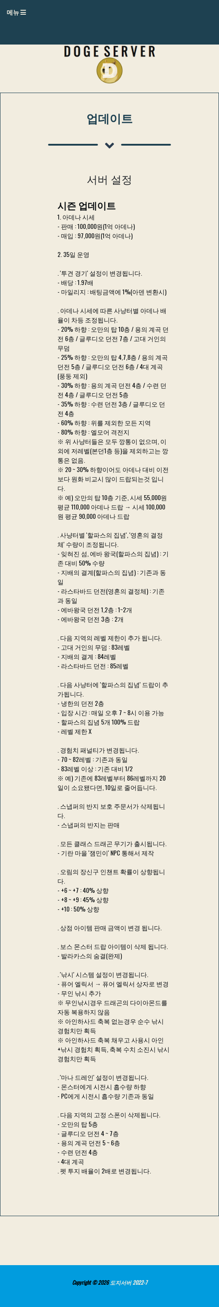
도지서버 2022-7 (128, 1282)
